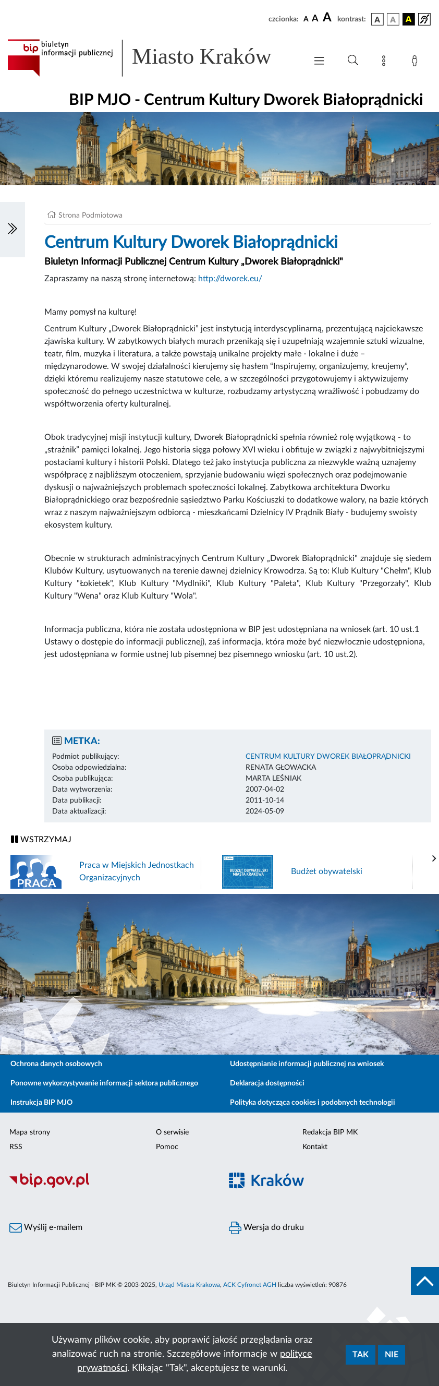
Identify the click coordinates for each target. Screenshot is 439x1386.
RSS (15, 1147)
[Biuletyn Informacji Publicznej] (110, 1186)
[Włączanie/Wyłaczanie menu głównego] (319, 62)
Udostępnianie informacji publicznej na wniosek (307, 1064)
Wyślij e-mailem (45, 1228)
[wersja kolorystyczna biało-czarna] (393, 19)
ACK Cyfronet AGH (249, 1285)
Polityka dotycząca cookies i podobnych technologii (312, 1102)
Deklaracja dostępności (267, 1083)
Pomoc (167, 1147)
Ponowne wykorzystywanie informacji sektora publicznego (104, 1083)
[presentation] (434, 859)
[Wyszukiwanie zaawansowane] (353, 60)
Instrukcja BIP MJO (41, 1102)
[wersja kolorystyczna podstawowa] (377, 19)
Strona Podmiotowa (90, 215)
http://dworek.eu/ (230, 278)
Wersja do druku (266, 1228)
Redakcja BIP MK (330, 1132)
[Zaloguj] (416, 62)
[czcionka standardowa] (306, 19)
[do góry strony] (425, 1281)
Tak (360, 1355)
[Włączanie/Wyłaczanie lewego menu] (12, 229)
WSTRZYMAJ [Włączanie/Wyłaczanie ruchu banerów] (41, 839)
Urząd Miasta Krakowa (189, 1285)
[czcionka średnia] (315, 19)
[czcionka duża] (328, 17)
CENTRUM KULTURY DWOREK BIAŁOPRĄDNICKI (328, 756)
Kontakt (314, 1147)
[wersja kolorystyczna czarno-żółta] (409, 19)
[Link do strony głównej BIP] (152, 58)
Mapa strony (29, 1132)
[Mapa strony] (386, 62)
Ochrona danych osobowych (56, 1064)
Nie (391, 1355)
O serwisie (172, 1132)
